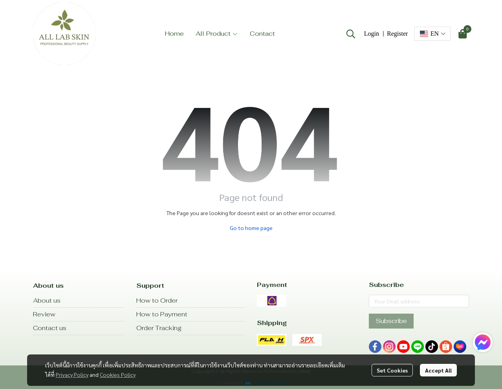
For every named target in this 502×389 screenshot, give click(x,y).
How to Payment (161, 314)
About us (46, 300)
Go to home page (251, 227)
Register (397, 33)
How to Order (157, 300)
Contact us (49, 328)
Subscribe (391, 321)
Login (371, 33)
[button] (350, 33)
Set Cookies (392, 370)
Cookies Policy (118, 374)
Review (44, 314)
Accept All (438, 370)
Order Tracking (158, 328)
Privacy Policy (72, 374)
